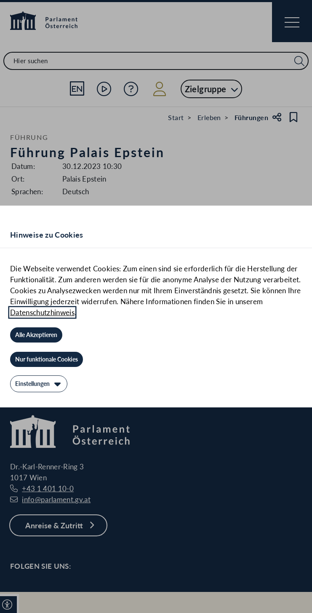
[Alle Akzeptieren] (36, 335)
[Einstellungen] (38, 383)
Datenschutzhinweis (42, 312)
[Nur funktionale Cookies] (46, 359)
